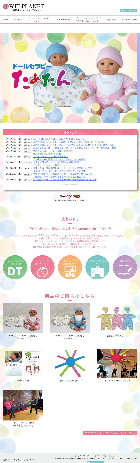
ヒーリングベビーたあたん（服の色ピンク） (23, 330)
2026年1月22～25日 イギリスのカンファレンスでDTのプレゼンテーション (69, 136)
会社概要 (18, 19)
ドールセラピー (34, 21)
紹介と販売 (111, 19)
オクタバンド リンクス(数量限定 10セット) (23, 417)
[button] (66, 115)
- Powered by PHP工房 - (70, 179)
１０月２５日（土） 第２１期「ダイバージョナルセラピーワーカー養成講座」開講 (74, 142)
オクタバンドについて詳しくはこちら (109, 427)
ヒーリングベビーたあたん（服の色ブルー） (70, 330)
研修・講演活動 (63, 19)
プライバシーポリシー (106, 450)
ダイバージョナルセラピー (39, 18)
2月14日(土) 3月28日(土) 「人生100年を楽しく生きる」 (59, 133)
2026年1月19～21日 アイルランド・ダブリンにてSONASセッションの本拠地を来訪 (73, 139)
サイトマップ (83, 450)
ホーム (6, 19)
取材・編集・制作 (129, 19)
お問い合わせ (129, 11)
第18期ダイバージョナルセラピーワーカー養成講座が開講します (65, 174)
